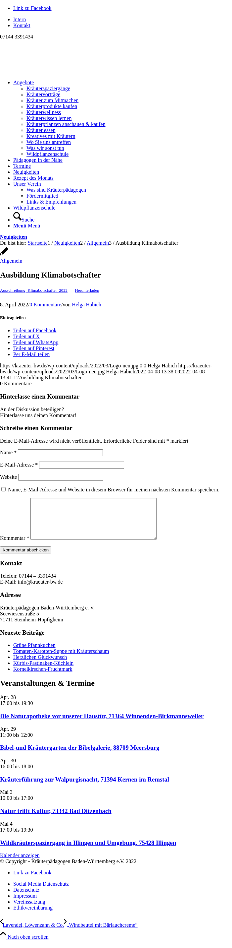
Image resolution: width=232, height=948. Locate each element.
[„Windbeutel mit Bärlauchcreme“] (100, 933)
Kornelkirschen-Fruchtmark (42, 677)
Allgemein (11, 261)
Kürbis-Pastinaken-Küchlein (43, 671)
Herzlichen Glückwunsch (40, 665)
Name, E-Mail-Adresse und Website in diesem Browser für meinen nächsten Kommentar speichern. (113, 489)
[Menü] (26, 225)
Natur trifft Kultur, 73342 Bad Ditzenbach (56, 818)
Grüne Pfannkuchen (34, 653)
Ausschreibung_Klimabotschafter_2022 (34, 290)
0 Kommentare (45, 304)
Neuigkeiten (13, 237)
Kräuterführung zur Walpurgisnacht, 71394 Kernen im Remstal (84, 787)
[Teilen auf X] (26, 336)
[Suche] (23, 219)
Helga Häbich (86, 304)
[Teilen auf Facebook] (34, 330)
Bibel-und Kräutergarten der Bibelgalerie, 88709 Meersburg (80, 755)
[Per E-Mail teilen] (31, 354)
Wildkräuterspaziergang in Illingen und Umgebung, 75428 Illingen (88, 850)
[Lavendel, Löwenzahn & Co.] (32, 933)
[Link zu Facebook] (32, 8)
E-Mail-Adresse (19, 465)
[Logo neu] (49, 71)
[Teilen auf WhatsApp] (35, 342)
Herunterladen (87, 290)
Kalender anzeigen (19, 863)
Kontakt (21, 25)
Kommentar (14, 546)
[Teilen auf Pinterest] (33, 348)
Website (8, 477)
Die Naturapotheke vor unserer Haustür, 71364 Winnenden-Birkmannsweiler (102, 724)
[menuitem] (122, 20)
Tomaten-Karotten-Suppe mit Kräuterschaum (61, 659)
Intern (19, 19)
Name (8, 452)
